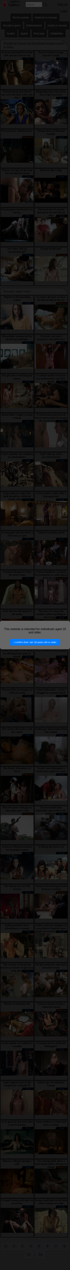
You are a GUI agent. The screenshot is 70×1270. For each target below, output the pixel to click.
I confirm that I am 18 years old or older (35, 642)
